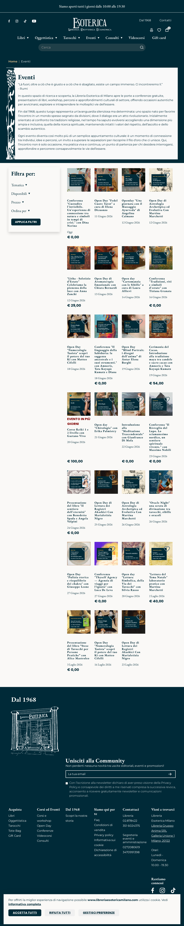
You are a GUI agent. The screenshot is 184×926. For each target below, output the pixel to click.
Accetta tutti (25, 913)
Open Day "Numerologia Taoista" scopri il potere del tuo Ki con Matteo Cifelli (78, 354)
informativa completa (24, 904)
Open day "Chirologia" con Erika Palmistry (106, 428)
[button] (34, 185)
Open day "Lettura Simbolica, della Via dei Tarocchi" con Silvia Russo (133, 582)
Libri (11, 815)
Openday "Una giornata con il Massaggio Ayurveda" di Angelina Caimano (132, 208)
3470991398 (131, 852)
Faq (97, 820)
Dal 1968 (145, 20)
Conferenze (45, 830)
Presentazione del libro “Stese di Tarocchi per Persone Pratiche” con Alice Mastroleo (78, 650)
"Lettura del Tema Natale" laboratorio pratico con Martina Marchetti (158, 582)
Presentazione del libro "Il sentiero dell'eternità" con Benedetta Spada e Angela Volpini (77, 512)
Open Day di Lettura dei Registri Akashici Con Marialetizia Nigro (104, 510)
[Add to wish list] (85, 175)
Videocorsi (44, 835)
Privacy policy (103, 835)
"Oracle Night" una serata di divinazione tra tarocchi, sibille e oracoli (160, 509)
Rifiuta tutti (59, 913)
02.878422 (130, 820)
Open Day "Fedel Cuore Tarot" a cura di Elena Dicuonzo (106, 205)
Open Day (44, 825)
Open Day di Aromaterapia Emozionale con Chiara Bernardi (106, 283)
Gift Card (14, 835)
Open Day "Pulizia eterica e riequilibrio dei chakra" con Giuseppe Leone (78, 580)
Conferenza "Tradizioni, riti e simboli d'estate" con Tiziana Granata (160, 285)
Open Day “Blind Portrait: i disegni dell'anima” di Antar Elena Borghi (133, 354)
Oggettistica (17, 820)
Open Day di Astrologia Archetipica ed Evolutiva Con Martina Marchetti (159, 208)
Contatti (165, 20)
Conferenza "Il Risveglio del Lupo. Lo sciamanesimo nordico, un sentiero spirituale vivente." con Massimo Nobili (160, 437)
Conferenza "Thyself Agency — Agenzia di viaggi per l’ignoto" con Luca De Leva (106, 582)
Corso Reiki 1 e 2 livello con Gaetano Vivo (78, 433)
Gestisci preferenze (99, 913)
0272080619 (131, 847)
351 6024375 (131, 825)
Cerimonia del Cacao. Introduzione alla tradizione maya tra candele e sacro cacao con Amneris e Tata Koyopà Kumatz (161, 358)
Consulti (43, 840)
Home (12, 61)
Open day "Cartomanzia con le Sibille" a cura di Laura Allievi (133, 285)
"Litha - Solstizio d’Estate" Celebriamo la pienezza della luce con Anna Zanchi (79, 286)
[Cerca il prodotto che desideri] (88, 47)
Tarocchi (14, 825)
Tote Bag (14, 830)
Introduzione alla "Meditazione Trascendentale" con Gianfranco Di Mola (133, 432)
